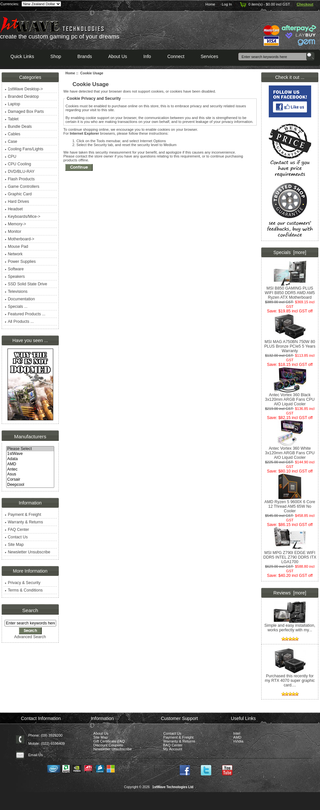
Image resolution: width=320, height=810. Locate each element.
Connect (175, 56)
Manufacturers (30, 436)
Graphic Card (18, 194)
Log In (227, 4)
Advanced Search (30, 637)
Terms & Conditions (24, 590)
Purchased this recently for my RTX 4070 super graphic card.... (290, 678)
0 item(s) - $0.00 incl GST (264, 4)
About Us (117, 56)
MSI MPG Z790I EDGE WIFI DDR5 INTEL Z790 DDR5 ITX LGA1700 (289, 555)
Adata (30, 459)
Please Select (30, 449)
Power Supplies (20, 261)
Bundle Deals (18, 126)
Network (14, 254)
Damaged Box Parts (24, 111)
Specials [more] (289, 252)
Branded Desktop (22, 96)
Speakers (15, 276)
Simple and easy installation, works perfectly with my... (289, 626)
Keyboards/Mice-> (22, 216)
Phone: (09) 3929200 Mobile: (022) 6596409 (46, 739)
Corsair (30, 479)
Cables (12, 134)
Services (209, 56)
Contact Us (16, 537)
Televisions (16, 291)
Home (210, 4)
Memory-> (15, 224)
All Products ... (19, 321)
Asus (30, 474)
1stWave (30, 454)
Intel (236, 733)
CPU (10, 156)
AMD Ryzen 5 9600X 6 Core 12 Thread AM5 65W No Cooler (289, 504)
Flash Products (20, 179)
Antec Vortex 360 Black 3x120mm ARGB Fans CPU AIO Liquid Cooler (290, 397)
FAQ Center (17, 529)
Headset (14, 209)
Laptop (12, 104)
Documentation (20, 299)
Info (147, 56)
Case (11, 141)
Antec (30, 469)
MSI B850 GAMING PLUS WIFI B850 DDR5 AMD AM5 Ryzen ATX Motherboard (290, 291)
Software (14, 269)
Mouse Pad (16, 246)
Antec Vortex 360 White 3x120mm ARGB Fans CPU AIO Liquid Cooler (290, 451)
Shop (55, 56)
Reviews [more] (289, 592)
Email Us (35, 755)
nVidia (238, 741)
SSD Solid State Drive (26, 284)
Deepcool (30, 485)
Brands (84, 56)
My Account (172, 749)
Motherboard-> (19, 239)
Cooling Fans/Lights (24, 149)
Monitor (13, 231)
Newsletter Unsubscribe (27, 552)
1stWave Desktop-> (24, 89)
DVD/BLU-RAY (20, 171)
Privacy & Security (22, 582)
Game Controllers (22, 186)
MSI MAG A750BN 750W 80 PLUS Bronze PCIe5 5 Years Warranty (289, 344)
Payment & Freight (23, 514)
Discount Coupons (108, 745)
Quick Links (22, 56)
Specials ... (16, 306)
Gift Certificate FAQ (109, 741)
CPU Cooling (18, 164)
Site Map (14, 544)
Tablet (12, 119)
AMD (30, 464)
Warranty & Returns (24, 522)
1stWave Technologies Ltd (172, 787)
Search (30, 610)
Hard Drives (17, 201)
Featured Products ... (25, 314)
